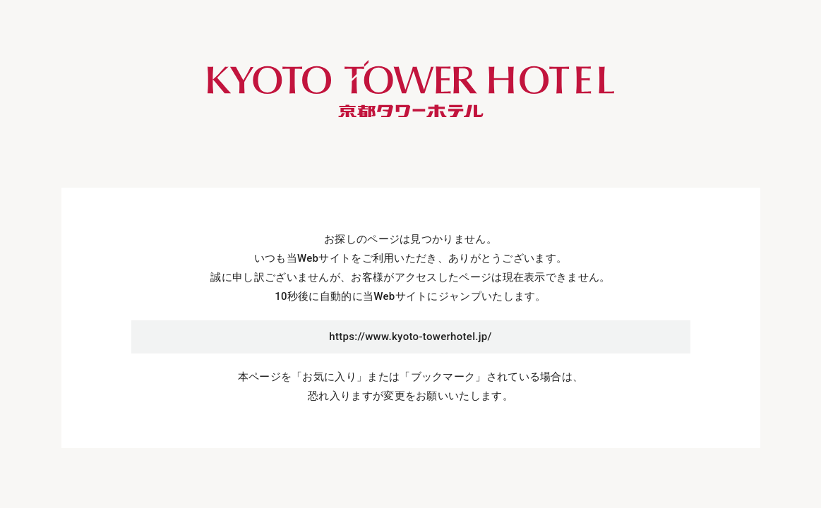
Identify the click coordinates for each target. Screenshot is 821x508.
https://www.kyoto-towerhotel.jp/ (410, 336)
